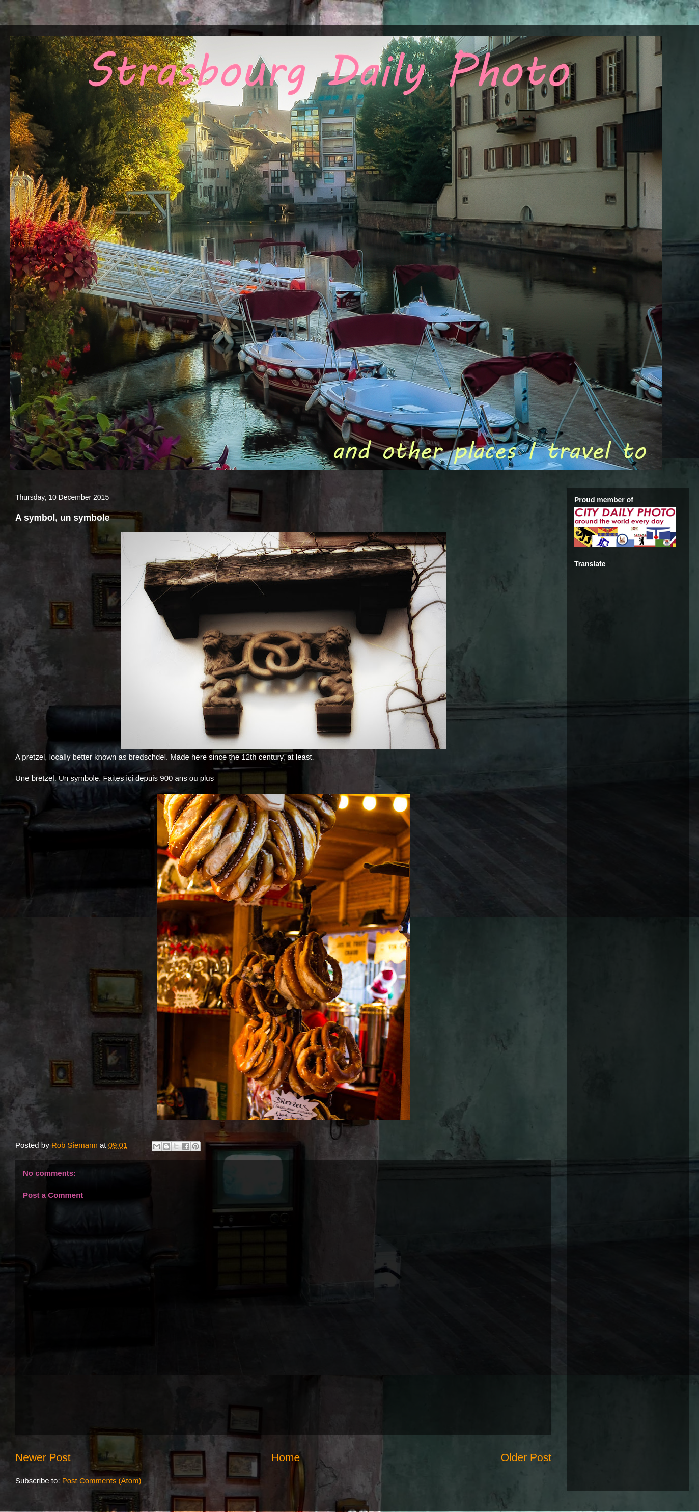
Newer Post (43, 1457)
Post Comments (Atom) (102, 1480)
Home (285, 1457)
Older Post (526, 1457)
